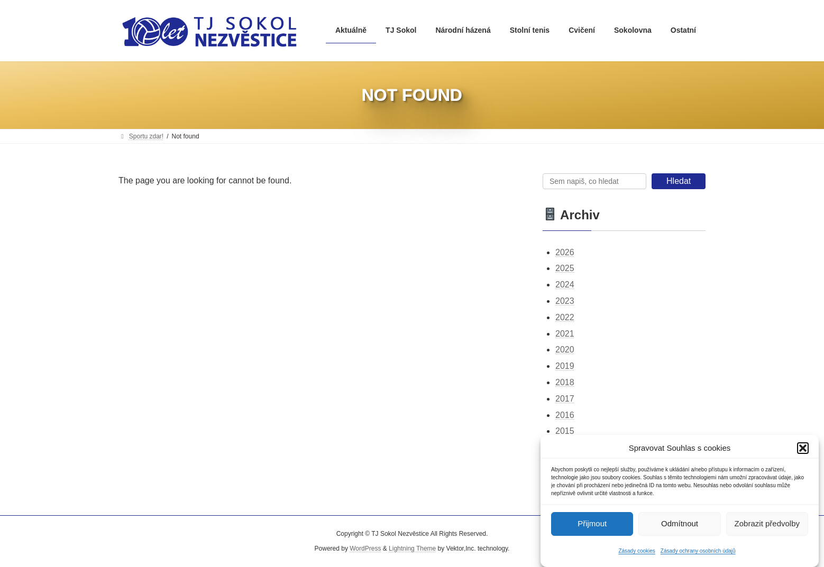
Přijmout (592, 526)
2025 (564, 268)
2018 (564, 382)
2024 (564, 284)
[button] (803, 451)
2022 (564, 317)
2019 (564, 365)
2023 (564, 300)
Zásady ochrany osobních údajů (698, 554)
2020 (564, 350)
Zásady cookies (636, 554)
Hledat (678, 180)
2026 (564, 252)
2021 (564, 333)
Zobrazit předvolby (767, 526)
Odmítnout (679, 526)
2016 (564, 415)
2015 (564, 431)
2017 (564, 398)
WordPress (365, 548)
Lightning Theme (412, 548)
